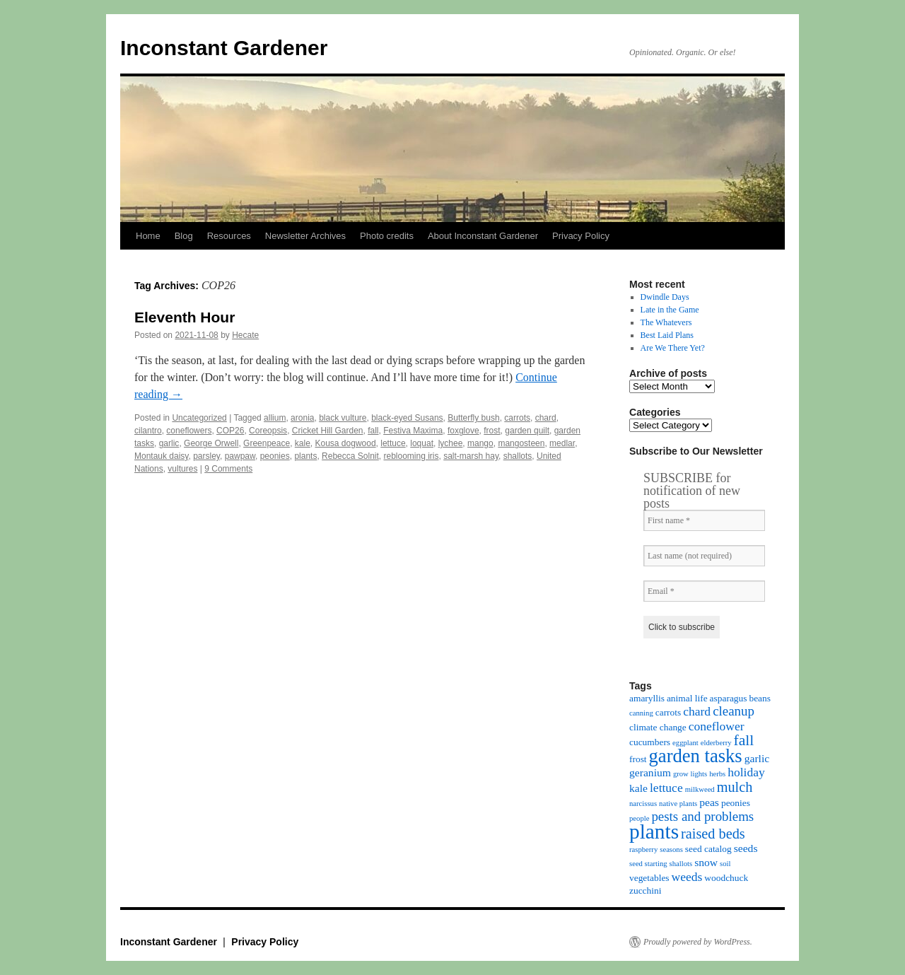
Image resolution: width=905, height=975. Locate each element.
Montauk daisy (161, 456)
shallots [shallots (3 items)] (681, 864)
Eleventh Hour (184, 317)
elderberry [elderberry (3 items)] (716, 743)
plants (305, 456)
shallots (517, 456)
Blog (184, 235)
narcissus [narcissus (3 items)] (643, 803)
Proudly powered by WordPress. (697, 942)
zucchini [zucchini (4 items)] (645, 890)
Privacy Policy (580, 235)
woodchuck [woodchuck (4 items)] (726, 877)
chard (545, 418)
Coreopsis (268, 431)
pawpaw (240, 456)
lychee (450, 443)
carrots (517, 418)
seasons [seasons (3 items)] (671, 849)
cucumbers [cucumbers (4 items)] (649, 742)
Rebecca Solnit (350, 456)
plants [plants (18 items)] (654, 831)
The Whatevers (666, 322)
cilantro (148, 431)
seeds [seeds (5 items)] (746, 848)
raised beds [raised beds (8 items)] (713, 833)
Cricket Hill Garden (327, 431)
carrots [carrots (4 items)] (668, 712)
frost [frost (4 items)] (638, 759)
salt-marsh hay (470, 456)
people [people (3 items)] (639, 818)
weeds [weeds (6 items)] (687, 877)
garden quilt (527, 431)
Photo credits (387, 235)
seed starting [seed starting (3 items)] (648, 864)
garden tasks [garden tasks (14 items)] (695, 755)
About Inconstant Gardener (483, 235)
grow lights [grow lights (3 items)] (690, 774)
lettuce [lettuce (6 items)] (666, 788)
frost (492, 431)
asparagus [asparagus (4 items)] (728, 698)
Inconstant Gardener (223, 47)
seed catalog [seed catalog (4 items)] (708, 848)
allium (275, 418)
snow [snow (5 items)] (706, 862)
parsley (206, 456)
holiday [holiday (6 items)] (746, 772)
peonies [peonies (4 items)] (735, 803)
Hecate (245, 335)
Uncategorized (199, 418)
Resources (229, 235)
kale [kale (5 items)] (638, 788)
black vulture (342, 418)
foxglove (463, 431)
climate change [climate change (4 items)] (658, 727)
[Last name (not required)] (704, 555)
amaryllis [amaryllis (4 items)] (647, 698)
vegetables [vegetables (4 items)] (649, 877)
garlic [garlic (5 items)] (757, 758)
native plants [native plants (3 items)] (678, 803)
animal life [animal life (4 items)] (687, 698)
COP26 (230, 431)
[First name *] (704, 520)
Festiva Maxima (413, 431)
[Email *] (704, 591)
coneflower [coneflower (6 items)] (717, 726)
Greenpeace (266, 443)
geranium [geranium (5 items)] (650, 772)
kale (302, 443)
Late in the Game (670, 310)
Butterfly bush (473, 418)
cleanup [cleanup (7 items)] (733, 710)
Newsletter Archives (305, 235)
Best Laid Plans (667, 335)
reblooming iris (410, 456)
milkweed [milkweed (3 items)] (700, 789)
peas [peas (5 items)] (709, 802)
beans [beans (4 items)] (760, 698)
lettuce (392, 443)
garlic (169, 443)
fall (373, 431)
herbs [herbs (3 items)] (717, 774)
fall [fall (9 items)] (744, 740)
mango (480, 443)
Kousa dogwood (345, 443)
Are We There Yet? (673, 348)
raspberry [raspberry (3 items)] (643, 849)
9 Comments (228, 469)
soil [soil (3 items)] (725, 864)
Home (148, 235)
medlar (562, 443)
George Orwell (211, 443)
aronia (302, 418)
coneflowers (188, 431)
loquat (421, 443)
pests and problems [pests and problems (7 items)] (702, 816)
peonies (275, 456)
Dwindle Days (665, 297)
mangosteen (521, 443)
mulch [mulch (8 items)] (735, 787)
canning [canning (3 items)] (641, 713)
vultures (182, 469)
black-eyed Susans (407, 418)
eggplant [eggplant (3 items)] (685, 743)
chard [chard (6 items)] (697, 711)
